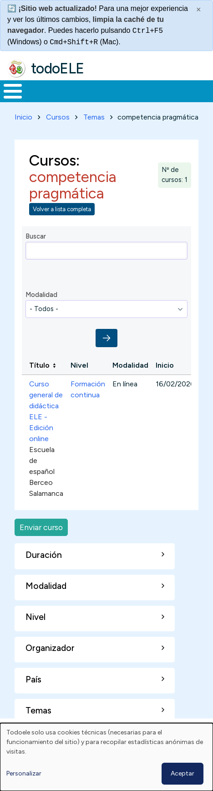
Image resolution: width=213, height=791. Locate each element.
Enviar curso (41, 527)
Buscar (35, 236)
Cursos (58, 117)
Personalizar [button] (23, 773)
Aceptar (182, 773)
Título (39, 365)
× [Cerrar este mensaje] (198, 9)
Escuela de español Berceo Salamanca (46, 471)
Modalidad (41, 295)
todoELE (57, 68)
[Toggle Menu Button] (12, 91)
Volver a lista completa (62, 209)
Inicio (23, 117)
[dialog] (106, 757)
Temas (94, 117)
